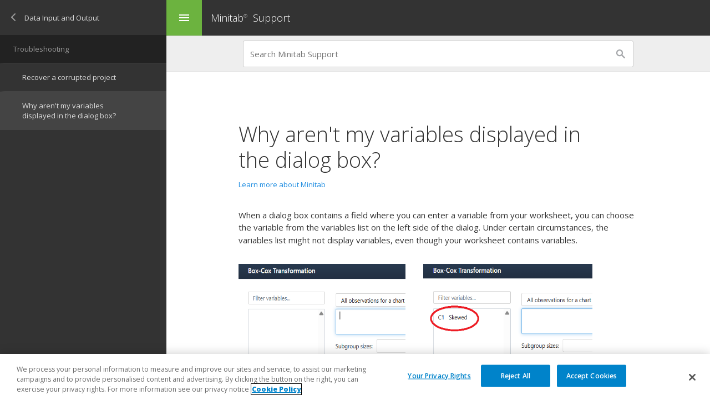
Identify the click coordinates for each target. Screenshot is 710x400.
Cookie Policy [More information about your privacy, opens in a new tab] (276, 389)
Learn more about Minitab (282, 184)
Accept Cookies (591, 375)
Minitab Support (250, 17)
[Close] (692, 377)
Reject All (515, 375)
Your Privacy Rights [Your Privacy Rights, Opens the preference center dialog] (439, 375)
